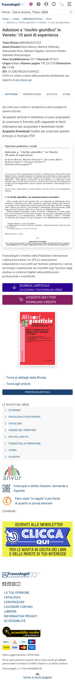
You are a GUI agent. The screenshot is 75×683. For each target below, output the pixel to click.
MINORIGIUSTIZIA (32, 19)
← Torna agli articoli (16, 384)
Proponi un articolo (37, 392)
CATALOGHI (12, 597)
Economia (15, 410)
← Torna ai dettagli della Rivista (24, 377)
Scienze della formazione (25, 443)
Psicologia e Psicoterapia (24, 417)
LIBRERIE (10, 611)
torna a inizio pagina (37, 677)
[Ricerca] (71, 12)
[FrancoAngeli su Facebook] (4, 585)
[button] (30, 4)
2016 (49, 19)
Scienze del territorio (22, 430)
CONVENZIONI (14, 602)
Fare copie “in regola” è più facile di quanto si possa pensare (37, 501)
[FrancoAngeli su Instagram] (14, 585)
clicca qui (26, 80)
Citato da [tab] (51, 94)
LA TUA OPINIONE (16, 593)
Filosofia (14, 457)
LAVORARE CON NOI (18, 607)
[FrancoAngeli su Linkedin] (9, 585)
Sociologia (15, 423)
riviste (16, 19)
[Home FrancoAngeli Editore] (13, 4)
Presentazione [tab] (32, 94)
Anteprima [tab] (11, 94)
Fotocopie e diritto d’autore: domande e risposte (41, 488)
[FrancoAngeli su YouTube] (18, 585)
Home (5, 19)
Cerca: (6, 12)
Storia (13, 450)
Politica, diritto (18, 437)
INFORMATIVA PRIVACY (20, 616)
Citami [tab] (66, 94)
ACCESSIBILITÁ (14, 621)
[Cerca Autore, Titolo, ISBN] (39, 12)
